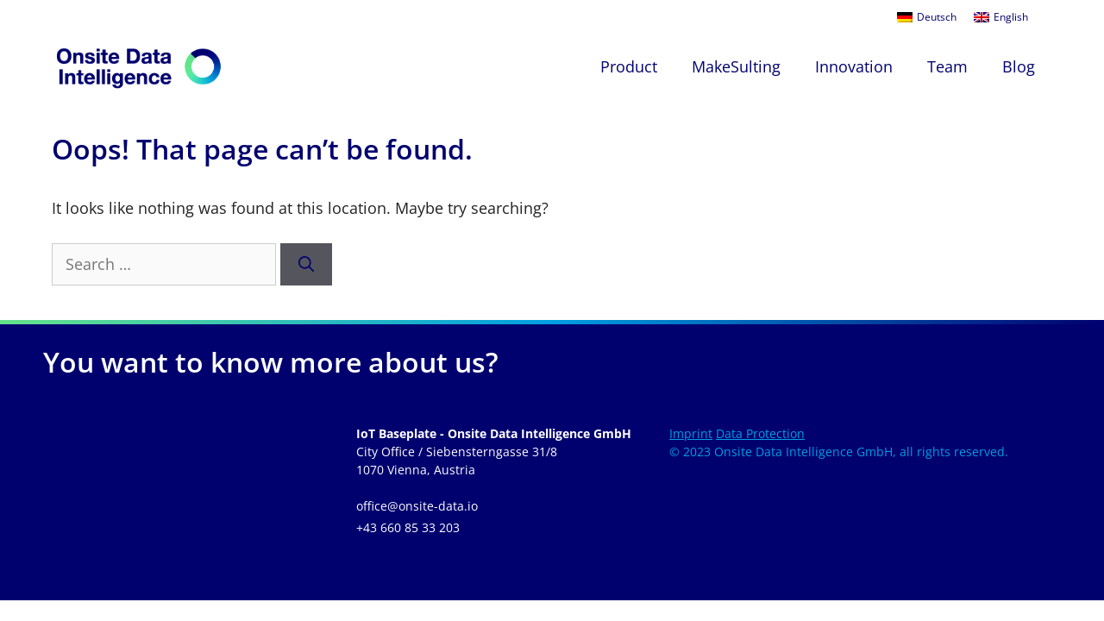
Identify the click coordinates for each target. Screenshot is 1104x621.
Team (947, 66)
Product (628, 66)
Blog (1018, 66)
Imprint (690, 433)
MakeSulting (736, 66)
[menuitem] (926, 17)
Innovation (854, 66)
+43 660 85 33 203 (408, 527)
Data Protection (760, 433)
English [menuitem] (1011, 16)
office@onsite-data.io (417, 506)
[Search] (306, 264)
